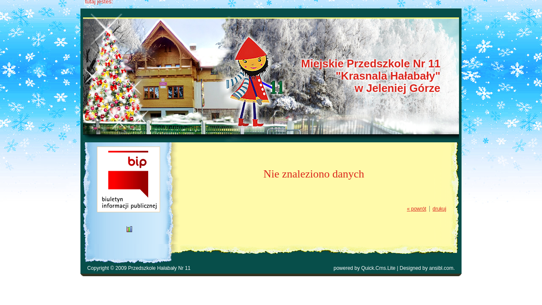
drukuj (439, 209)
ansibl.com (441, 268)
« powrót (416, 209)
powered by (364, 268)
